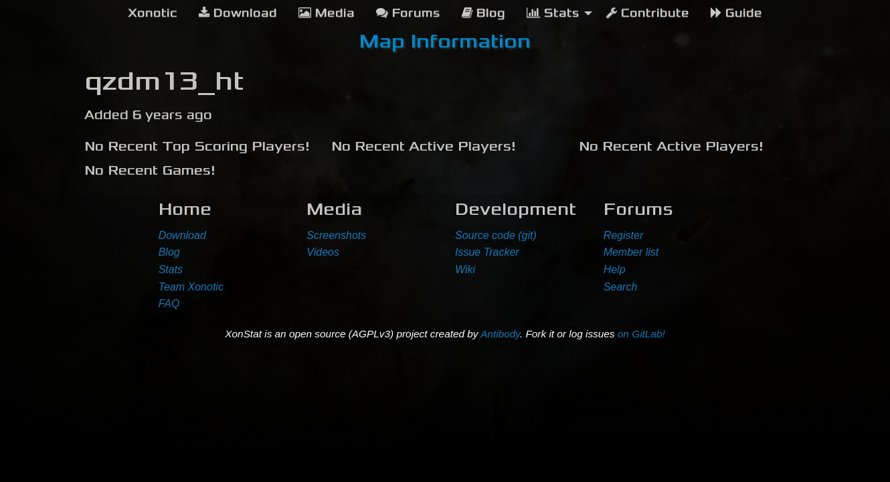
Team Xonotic (191, 287)
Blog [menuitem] (483, 13)
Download (182, 235)
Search (621, 287)
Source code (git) (496, 235)
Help (615, 269)
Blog (169, 252)
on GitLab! (641, 333)
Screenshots (336, 235)
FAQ (169, 303)
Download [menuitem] (238, 13)
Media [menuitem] (326, 13)
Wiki (465, 269)
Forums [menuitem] (408, 13)
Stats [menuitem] (553, 13)
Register (624, 235)
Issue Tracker (487, 252)
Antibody (500, 333)
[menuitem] (152, 13)
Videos (322, 252)
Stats (171, 269)
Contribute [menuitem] (647, 13)
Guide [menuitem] (736, 13)
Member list (631, 252)
